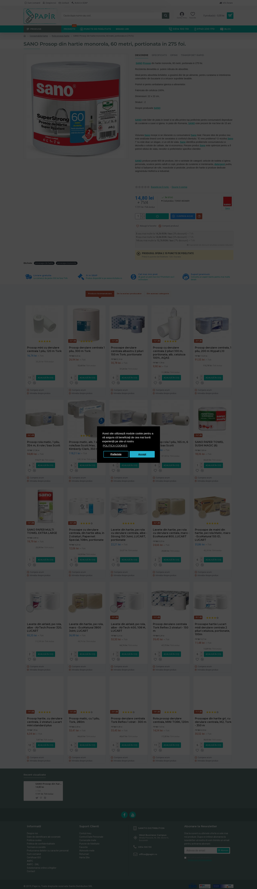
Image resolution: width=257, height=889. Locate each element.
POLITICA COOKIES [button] (115, 445)
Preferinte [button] (115, 454)
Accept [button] (142, 454)
